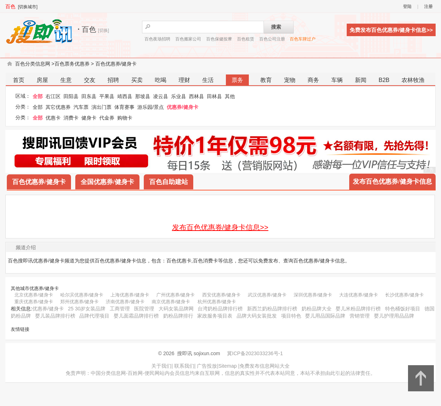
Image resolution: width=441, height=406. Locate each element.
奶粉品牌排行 (178, 316)
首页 (18, 80)
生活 (208, 80)
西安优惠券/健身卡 (221, 295)
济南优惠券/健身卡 (125, 301)
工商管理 (120, 308)
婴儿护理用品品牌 (394, 316)
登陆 (407, 6)
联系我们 (184, 366)
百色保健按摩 (219, 39)
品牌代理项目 (94, 316)
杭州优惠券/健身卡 (217, 301)
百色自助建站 (168, 181)
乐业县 (178, 96)
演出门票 (101, 107)
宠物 (289, 80)
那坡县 (142, 96)
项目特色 (291, 316)
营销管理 (360, 316)
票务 (237, 80)
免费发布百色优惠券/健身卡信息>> (391, 30)
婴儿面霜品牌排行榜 (136, 316)
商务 (313, 80)
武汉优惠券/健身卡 (267, 295)
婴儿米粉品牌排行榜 (358, 308)
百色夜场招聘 (157, 39)
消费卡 (71, 118)
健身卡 (88, 118)
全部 (38, 96)
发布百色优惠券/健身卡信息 (392, 181)
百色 (10, 6)
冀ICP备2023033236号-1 (255, 353)
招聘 (113, 80)
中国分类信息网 (108, 373)
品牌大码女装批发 (257, 316)
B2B (384, 80)
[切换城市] (28, 6)
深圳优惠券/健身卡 (313, 295)
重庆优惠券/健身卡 (33, 301)
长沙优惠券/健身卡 (404, 295)
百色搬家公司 (188, 39)
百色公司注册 (272, 39)
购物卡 (124, 118)
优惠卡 (53, 118)
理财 (184, 80)
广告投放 (207, 366)
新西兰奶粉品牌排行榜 (272, 308)
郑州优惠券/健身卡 (79, 301)
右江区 (53, 96)
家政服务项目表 (214, 316)
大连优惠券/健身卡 (358, 295)
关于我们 (161, 366)
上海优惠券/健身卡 (129, 295)
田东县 (88, 96)
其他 (230, 96)
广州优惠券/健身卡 (175, 295)
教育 (266, 80)
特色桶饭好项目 (402, 308)
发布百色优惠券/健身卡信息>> (220, 227)
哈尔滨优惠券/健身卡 (82, 295)
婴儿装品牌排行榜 (55, 316)
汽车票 (81, 107)
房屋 (42, 80)
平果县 (106, 96)
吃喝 (160, 80)
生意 (66, 80)
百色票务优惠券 (72, 64)
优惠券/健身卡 (182, 107)
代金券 (106, 118)
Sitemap (227, 366)
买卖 (137, 80)
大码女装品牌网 (176, 308)
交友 (89, 80)
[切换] (103, 30)
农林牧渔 (413, 80)
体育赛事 (124, 107)
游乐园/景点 (150, 107)
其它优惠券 (58, 107)
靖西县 (124, 96)
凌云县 (160, 96)
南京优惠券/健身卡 (171, 301)
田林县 (214, 96)
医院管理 (144, 308)
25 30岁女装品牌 (86, 308)
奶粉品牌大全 (317, 308)
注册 (428, 6)
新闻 (360, 80)
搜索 (276, 27)
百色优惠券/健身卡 (116, 64)
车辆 (337, 80)
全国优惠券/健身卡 (107, 181)
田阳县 (71, 96)
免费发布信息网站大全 (265, 366)
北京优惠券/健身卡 (33, 295)
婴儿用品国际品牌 (325, 316)
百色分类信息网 (32, 64)
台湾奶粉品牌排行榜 (220, 308)
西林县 (196, 96)
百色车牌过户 (303, 39)
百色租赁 (245, 39)
